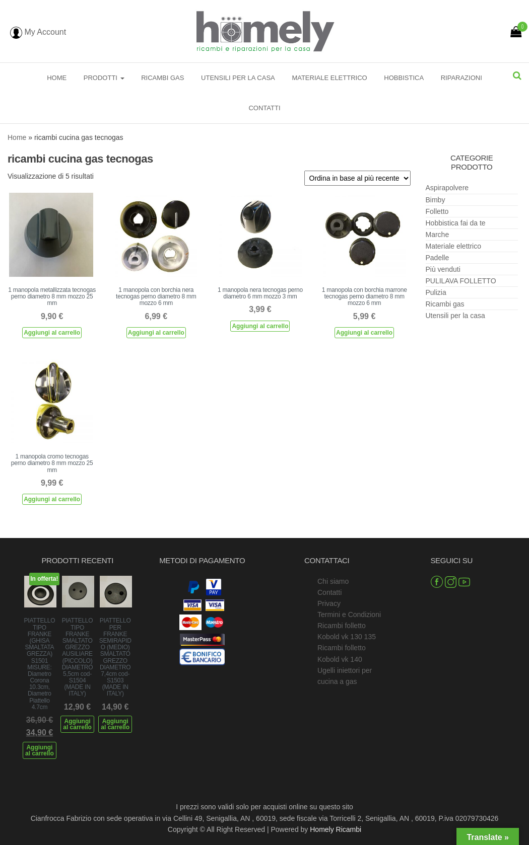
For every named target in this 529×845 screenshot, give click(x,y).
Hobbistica (404, 78)
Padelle (437, 258)
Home (57, 78)
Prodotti (104, 78)
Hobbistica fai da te (456, 223)
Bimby (435, 200)
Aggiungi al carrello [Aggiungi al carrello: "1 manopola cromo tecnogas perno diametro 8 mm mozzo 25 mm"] (52, 499)
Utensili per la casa (238, 78)
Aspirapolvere (447, 188)
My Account (38, 32)
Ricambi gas (162, 78)
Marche (437, 235)
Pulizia (436, 292)
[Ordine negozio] (357, 178)
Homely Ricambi (335, 829)
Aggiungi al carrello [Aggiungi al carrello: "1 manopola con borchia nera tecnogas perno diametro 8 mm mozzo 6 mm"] (156, 332)
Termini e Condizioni (349, 614)
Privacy (329, 603)
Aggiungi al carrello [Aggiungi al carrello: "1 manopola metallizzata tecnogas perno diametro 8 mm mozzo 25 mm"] (52, 332)
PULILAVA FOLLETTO (461, 281)
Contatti (264, 108)
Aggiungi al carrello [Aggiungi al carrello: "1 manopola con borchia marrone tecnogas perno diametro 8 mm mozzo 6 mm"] (364, 332)
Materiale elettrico (329, 78)
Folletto (437, 211)
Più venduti (443, 269)
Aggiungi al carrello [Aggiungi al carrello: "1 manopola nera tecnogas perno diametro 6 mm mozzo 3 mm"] (260, 326)
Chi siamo (333, 581)
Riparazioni (461, 78)
